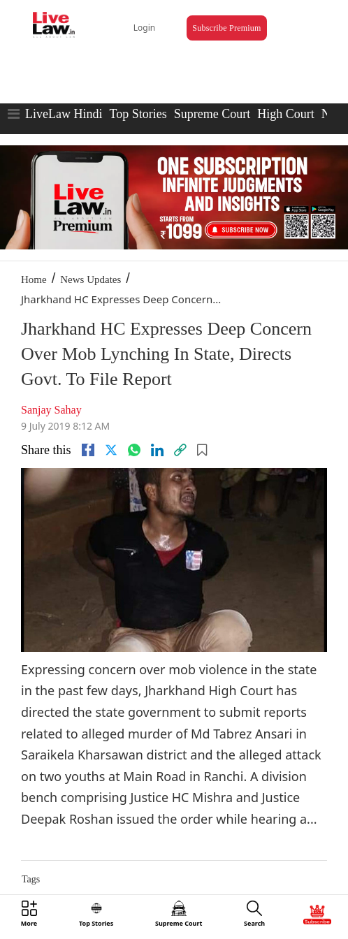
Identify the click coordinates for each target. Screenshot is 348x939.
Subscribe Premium (226, 28)
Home (34, 279)
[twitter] (111, 450)
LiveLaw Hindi (63, 114)
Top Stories (137, 114)
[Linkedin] (157, 450)
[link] (180, 450)
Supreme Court (212, 114)
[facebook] (88, 450)
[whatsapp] (134, 450)
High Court (285, 114)
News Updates (90, 279)
